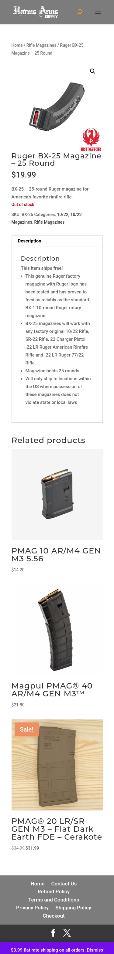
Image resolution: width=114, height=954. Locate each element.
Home (17, 45)
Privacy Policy (32, 908)
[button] (92, 71)
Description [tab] (29, 241)
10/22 (62, 214)
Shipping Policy (73, 908)
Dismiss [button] (95, 950)
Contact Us (64, 884)
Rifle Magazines (41, 45)
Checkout (53, 916)
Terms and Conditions (53, 900)
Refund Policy (54, 891)
